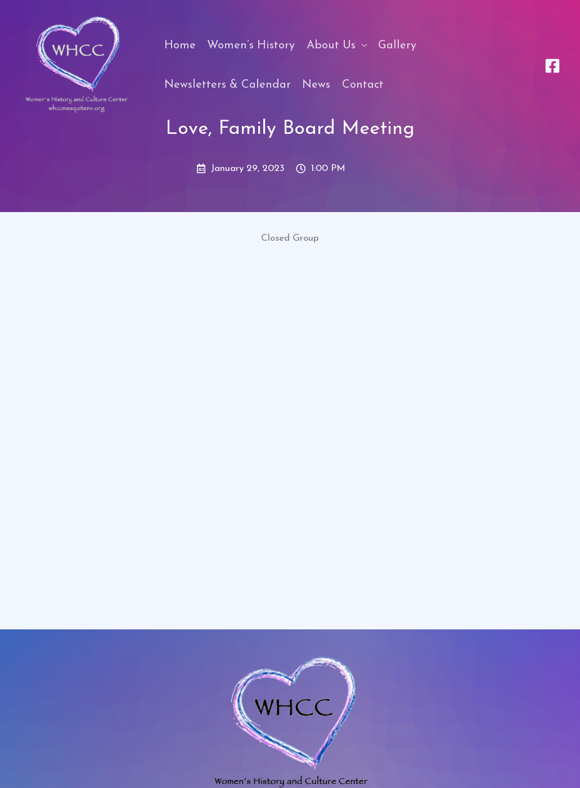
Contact (363, 85)
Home (180, 45)
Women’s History (251, 45)
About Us (331, 45)
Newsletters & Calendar (227, 85)
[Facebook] (552, 66)
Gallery (397, 45)
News (316, 85)
